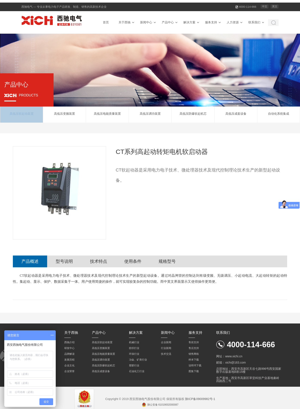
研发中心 (69, 348)
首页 (106, 22)
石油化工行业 (136, 371)
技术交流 (166, 353)
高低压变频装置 (64, 114)
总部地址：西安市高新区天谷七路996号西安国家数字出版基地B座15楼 (248, 370)
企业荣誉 (69, 371)
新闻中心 (146, 22)
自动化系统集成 (279, 114)
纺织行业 (134, 348)
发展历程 (69, 359)
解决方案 (189, 22)
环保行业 (134, 353)
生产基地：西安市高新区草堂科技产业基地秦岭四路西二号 (247, 379)
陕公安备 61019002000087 (162, 404)
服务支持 (211, 22)
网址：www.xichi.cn (229, 356)
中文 (264, 6)
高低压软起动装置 (21, 114)
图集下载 (194, 371)
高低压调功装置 (150, 114)
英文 (274, 6)
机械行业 (134, 342)
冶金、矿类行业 (138, 359)
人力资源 (233, 22)
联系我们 (254, 22)
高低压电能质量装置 (107, 114)
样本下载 (194, 359)
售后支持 (194, 348)
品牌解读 (69, 353)
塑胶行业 (134, 365)
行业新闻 (166, 348)
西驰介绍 (69, 342)
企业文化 (69, 365)
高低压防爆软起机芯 (193, 114)
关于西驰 (124, 22)
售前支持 (194, 342)
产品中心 (168, 22)
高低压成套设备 (236, 114)
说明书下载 (195, 365)
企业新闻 (166, 342)
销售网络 (194, 353)
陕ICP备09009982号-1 (200, 399)
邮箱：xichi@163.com (231, 362)
